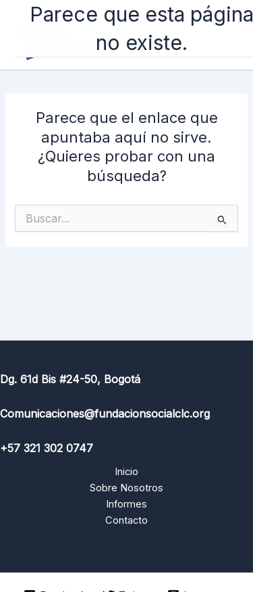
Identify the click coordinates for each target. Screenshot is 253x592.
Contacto (126, 520)
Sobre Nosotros (126, 488)
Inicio (126, 472)
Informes (126, 504)
